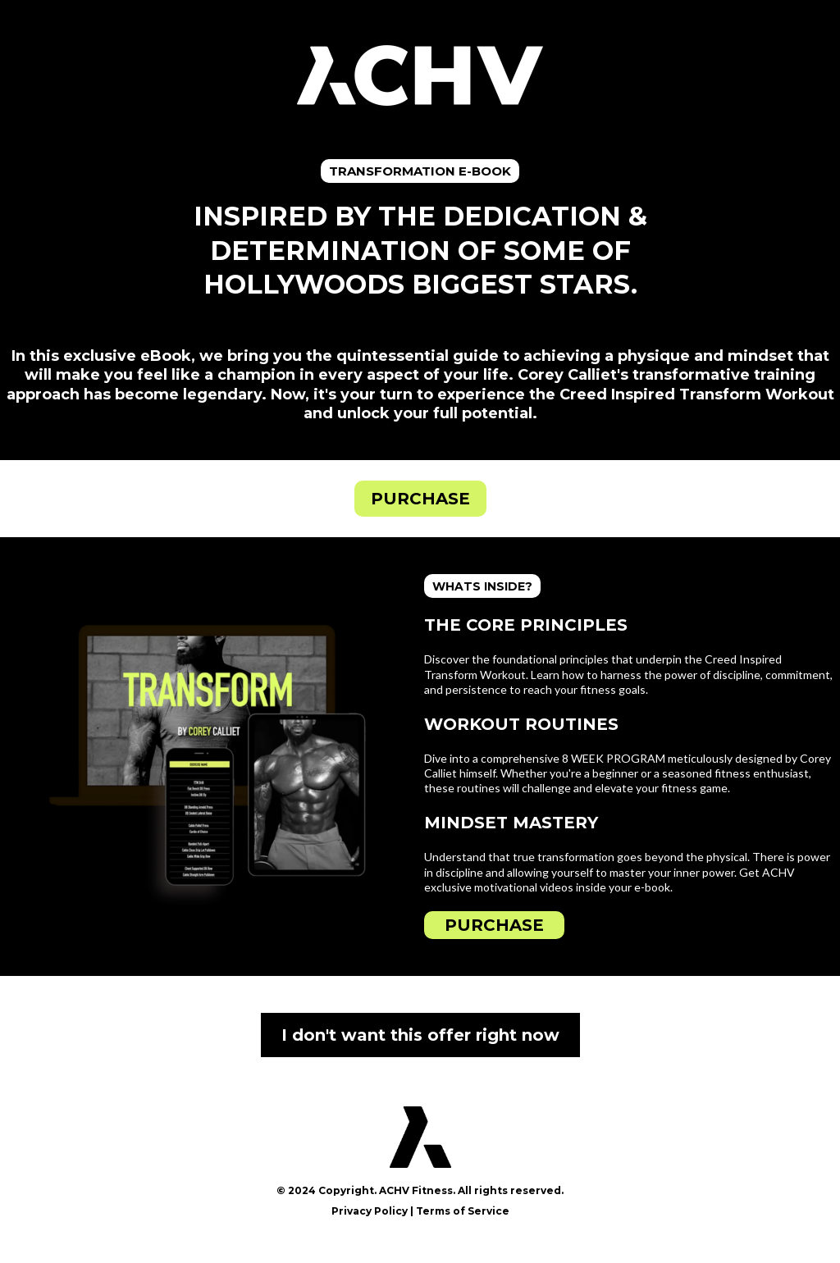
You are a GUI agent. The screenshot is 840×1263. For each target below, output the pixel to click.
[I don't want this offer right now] (420, 1035)
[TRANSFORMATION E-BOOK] (420, 171)
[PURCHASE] (420, 499)
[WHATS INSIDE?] (482, 586)
